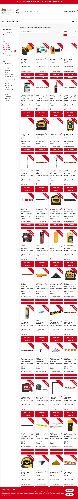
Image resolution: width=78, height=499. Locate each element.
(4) (9, 74)
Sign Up (72, 11)
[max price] (11, 51)
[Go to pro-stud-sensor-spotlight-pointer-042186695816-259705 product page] (56, 248)
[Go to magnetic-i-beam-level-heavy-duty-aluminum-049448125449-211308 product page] (41, 173)
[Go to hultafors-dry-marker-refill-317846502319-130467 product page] (41, 248)
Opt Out (69, 494)
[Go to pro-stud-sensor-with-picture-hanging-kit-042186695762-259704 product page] (27, 323)
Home (2, 21)
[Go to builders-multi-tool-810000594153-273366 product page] (41, 211)
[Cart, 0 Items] (76, 11)
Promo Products (8, 32)
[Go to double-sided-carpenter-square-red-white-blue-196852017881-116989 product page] (41, 474)
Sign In (66, 11)
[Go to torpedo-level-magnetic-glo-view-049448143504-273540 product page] (70, 474)
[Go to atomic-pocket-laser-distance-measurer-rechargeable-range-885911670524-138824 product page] (70, 136)
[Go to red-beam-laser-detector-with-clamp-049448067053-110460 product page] (56, 61)
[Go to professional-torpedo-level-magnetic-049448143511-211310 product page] (70, 361)
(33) (8, 63)
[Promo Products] (3, 32)
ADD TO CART (27, 74)
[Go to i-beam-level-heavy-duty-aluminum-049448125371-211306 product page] (70, 61)
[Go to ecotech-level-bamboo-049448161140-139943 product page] (41, 98)
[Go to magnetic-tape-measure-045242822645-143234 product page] (27, 398)
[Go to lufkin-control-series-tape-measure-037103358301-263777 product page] (41, 398)
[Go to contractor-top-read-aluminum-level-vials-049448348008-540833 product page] (27, 136)
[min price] (5, 51)
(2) (10, 79)
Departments (9, 21)
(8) (6, 72)
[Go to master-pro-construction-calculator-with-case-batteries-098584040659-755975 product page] (27, 98)
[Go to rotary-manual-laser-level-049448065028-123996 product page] (41, 61)
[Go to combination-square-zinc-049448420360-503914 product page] (41, 361)
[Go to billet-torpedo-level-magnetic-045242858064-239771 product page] (27, 211)
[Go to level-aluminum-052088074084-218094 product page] (27, 436)
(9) (7, 70)
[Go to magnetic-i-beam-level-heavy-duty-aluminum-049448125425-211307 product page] (27, 286)
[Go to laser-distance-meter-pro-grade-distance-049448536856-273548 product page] (56, 98)
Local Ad (17, 21)
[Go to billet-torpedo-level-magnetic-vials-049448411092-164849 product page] (70, 211)
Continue (69, 490)
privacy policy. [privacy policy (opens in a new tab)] (31, 493)
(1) (7, 87)
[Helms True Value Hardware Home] (7, 11)
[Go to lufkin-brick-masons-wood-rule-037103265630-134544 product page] (56, 436)
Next (75, 35)
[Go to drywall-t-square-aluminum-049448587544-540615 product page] (56, 136)
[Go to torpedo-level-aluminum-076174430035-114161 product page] (56, 323)
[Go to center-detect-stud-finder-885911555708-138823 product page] (70, 436)
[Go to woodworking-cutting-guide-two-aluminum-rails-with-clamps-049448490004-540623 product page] (27, 173)
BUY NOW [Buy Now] (27, 77)
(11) (7, 68)
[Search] (62, 11)
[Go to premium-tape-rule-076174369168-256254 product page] (70, 286)
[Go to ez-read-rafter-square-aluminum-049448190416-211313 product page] (56, 286)
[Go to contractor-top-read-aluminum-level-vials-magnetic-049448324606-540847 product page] (27, 361)
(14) (7, 67)
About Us (74, 21)
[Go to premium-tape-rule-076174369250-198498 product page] (56, 211)
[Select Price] (15, 51)
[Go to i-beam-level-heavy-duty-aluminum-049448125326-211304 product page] (70, 323)
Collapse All (9, 55)
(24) (9, 65)
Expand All (10, 56)
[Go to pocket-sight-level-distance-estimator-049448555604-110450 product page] (41, 286)
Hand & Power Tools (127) (10, 59)
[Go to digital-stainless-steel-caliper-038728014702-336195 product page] (56, 173)
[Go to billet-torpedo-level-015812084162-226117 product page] (41, 323)
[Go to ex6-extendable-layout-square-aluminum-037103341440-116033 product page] (56, 361)
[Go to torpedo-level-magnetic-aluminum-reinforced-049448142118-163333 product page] (70, 398)
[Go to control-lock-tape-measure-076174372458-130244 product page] (27, 474)
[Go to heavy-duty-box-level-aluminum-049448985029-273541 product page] (70, 98)
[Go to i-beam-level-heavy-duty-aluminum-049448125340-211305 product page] (70, 173)
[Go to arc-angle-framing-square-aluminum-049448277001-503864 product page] (56, 398)
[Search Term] (43, 11)
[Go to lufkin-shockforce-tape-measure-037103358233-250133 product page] (27, 248)
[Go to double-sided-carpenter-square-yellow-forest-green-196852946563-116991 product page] (56, 474)
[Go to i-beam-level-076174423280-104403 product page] (41, 436)
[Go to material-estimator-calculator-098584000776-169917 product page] (70, 248)
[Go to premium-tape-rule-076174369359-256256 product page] (41, 136)
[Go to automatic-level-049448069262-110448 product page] (27, 61)
